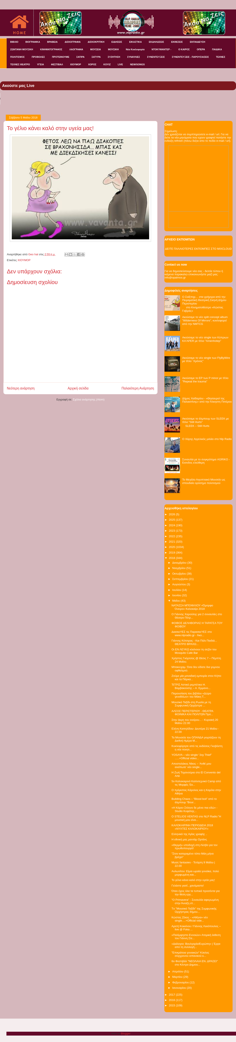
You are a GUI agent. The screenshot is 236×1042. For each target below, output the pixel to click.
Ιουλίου (177, 590)
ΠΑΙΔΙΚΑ (217, 49)
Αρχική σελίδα (78, 388)
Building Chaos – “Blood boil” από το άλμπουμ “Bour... (194, 800)
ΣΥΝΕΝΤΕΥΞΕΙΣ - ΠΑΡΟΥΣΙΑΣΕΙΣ (190, 57)
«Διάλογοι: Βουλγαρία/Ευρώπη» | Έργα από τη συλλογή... (195, 945)
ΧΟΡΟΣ (92, 64)
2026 (172, 514)
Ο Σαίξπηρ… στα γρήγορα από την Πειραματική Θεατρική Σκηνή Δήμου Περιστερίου (204, 300)
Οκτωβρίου (179, 573)
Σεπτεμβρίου (180, 579)
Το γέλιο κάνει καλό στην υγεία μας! (193, 880)
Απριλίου (178, 971)
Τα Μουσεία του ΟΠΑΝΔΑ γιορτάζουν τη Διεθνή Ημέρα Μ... (196, 739)
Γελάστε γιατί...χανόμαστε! (187, 885)
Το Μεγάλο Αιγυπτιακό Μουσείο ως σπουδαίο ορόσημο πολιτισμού (203, 481)
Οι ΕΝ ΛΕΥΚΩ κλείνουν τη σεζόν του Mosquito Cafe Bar (193, 651)
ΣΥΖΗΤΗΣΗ (114, 57)
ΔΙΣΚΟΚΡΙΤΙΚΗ (96, 42)
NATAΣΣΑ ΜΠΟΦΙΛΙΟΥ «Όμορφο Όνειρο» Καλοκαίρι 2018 (192, 607)
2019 (172, 552)
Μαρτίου (177, 976)
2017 (172, 994)
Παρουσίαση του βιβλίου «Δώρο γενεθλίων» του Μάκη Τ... (191, 695)
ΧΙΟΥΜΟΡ (75, 64)
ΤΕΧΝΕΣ (220, 57)
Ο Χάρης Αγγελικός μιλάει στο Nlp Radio (207, 439)
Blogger (125, 1033)
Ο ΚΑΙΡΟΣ (184, 49)
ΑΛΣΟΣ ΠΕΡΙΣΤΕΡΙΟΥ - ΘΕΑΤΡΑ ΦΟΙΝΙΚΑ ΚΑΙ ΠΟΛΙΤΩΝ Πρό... (192, 712)
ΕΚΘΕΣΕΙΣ (177, 42)
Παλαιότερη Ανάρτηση (137, 388)
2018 (172, 558)
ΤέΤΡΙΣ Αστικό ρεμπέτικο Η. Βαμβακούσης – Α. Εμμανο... (190, 686)
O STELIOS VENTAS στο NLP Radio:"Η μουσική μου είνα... (196, 818)
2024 (172, 525)
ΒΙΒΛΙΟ (14, 42)
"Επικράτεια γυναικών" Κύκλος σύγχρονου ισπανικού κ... (190, 954)
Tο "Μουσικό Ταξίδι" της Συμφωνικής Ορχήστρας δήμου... (193, 910)
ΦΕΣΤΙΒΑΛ (57, 64)
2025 (172, 519)
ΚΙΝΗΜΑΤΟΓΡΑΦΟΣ (51, 49)
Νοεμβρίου (179, 568)
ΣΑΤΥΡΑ (96, 57)
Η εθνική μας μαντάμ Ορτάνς (189, 839)
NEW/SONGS (137, 64)
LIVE (120, 64)
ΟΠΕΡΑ (201, 49)
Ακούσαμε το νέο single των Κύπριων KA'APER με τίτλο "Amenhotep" (205, 339)
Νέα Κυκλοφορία (135, 49)
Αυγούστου (179, 584)
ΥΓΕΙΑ (40, 64)
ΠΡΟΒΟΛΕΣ (38, 57)
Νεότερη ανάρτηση (21, 388)
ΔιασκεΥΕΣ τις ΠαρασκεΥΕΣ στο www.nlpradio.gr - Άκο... (191, 633)
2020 (172, 547)
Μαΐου (176, 600)
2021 (172, 541)
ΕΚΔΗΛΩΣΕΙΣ (156, 42)
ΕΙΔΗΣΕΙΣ (116, 42)
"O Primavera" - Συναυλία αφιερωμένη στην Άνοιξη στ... (195, 901)
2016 (172, 1000)
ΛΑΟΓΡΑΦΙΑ (76, 49)
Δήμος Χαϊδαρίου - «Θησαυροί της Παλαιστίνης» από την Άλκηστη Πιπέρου (207, 400)
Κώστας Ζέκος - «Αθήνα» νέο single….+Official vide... (189, 919)
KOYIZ (107, 64)
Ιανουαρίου (179, 987)
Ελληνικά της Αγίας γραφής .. (189, 834)
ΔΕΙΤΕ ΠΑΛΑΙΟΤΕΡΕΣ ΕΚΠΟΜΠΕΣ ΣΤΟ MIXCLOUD (198, 248)
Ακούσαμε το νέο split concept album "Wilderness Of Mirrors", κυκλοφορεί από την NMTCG (205, 320)
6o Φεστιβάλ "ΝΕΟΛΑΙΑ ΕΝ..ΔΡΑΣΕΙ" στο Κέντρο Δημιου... (194, 963)
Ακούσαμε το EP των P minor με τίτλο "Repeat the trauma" (205, 379)
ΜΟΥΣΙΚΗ (113, 49)
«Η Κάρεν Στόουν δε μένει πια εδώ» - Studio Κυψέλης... (194, 809)
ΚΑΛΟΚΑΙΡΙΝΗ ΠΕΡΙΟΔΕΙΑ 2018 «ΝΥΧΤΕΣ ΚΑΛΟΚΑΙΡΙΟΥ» (192, 827)
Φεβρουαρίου (181, 982)
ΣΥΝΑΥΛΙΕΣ (133, 57)
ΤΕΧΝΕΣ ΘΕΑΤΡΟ (20, 64)
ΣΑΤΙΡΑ (80, 57)
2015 (172, 1005)
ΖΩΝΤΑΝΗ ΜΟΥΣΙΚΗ (21, 49)
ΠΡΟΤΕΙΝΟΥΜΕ (60, 57)
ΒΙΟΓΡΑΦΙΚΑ (32, 42)
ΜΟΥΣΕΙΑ (95, 49)
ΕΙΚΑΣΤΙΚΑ (135, 42)
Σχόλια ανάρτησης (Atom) (88, 399)
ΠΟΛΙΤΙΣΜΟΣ (17, 57)
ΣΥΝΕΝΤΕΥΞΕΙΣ (156, 57)
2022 (172, 536)
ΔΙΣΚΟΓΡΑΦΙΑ (72, 42)
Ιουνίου (177, 595)
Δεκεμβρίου (179, 562)
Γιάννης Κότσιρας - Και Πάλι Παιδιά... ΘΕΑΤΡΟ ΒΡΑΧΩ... (194, 642)
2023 (172, 530)
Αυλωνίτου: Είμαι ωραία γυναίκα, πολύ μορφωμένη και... (195, 873)
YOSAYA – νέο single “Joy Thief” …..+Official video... (191, 756)
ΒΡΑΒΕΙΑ (52, 42)
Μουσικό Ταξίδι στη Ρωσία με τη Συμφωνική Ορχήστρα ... (191, 704)
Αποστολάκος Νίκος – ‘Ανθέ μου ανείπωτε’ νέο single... (191, 765)
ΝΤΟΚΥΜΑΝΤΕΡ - (161, 49)
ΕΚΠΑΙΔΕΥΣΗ (197, 42)
